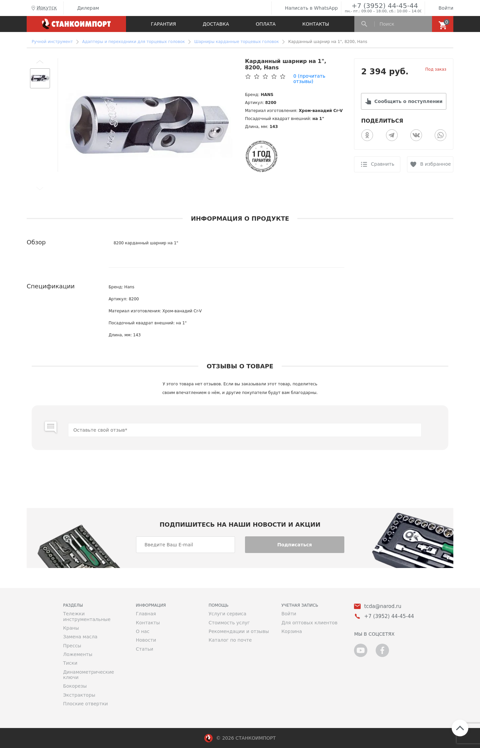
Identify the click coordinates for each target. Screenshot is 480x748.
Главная (146, 613)
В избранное (435, 164)
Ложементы (77, 654)
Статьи (144, 649)
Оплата (266, 24)
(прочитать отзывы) (309, 78)
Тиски (70, 663)
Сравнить (382, 164)
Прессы (72, 645)
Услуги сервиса (227, 613)
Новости (146, 640)
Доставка (216, 24)
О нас (142, 631)
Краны (71, 628)
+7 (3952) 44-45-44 (384, 5)
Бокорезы (75, 686)
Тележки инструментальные (86, 616)
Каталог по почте (230, 640)
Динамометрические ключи (88, 674)
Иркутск (43, 8)
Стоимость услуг (229, 622)
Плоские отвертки (85, 703)
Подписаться (294, 544)
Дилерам (83, 8)
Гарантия (163, 24)
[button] (40, 61)
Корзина (291, 631)
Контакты (315, 24)
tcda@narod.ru (382, 606)
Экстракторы (79, 695)
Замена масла (80, 636)
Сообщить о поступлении (408, 101)
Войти (440, 8)
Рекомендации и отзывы (239, 631)
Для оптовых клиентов (309, 622)
